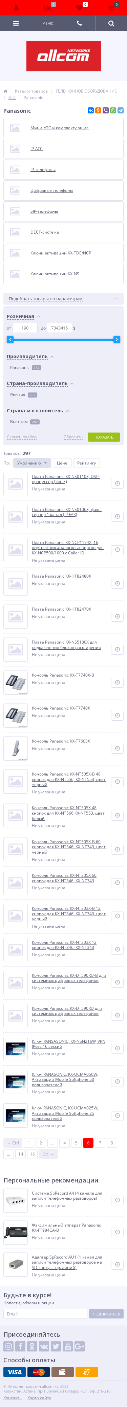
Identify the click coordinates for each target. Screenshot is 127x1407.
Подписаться (106, 1313)
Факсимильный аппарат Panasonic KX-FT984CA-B (66, 1228)
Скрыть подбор (22, 437)
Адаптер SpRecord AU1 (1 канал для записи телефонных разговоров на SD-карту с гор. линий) (67, 1262)
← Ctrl (13, 1143)
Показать (103, 437)
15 (32, 1154)
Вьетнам (25, 421)
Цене (62, 463)
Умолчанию (29, 463)
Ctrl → (49, 1154)
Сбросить (73, 437)
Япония (23, 395)
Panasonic (25, 367)
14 (20, 1154)
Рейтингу (86, 463)
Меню (48, 23)
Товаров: (12, 453)
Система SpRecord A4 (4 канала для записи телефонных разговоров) (67, 1196)
